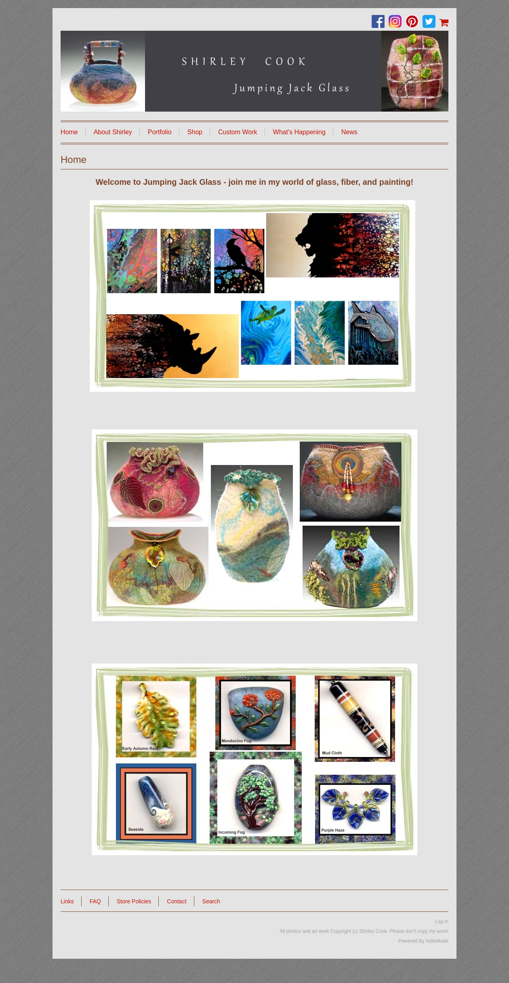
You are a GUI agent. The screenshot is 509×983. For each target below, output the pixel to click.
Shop (194, 132)
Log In (441, 921)
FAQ (95, 901)
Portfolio (160, 132)
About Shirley (113, 132)
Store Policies (134, 901)
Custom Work (237, 132)
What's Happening (299, 132)
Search (211, 901)
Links (67, 901)
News (349, 132)
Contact (176, 901)
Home (69, 132)
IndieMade (437, 941)
